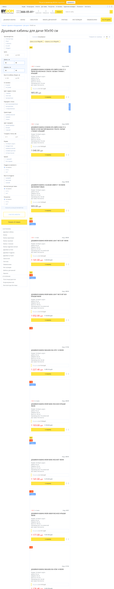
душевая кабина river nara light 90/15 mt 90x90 (42, 130)
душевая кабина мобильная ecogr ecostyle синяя (71, 475)
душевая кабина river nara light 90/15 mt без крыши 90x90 (70, 131)
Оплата (37, 6)
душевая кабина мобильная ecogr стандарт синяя (42, 475)
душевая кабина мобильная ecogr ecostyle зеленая (99, 475)
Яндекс (19, 575)
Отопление (6, 276)
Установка (59, 6)
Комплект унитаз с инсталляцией (11, 569)
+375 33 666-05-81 (93, 547)
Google (13, 575)
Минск (5, 6)
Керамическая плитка (7, 559)
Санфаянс (4, 557)
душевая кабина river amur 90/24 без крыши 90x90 (99, 188)
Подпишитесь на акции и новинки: (69, 565)
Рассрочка (51, 6)
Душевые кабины (9, 20)
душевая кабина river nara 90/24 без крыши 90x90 (42, 188)
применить (70, 2)
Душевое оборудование (8, 544)
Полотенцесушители (7, 562)
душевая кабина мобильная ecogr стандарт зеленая (42, 518)
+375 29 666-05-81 (88, 544)
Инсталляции (77, 20)
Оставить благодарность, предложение (99, 573)
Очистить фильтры (14, 214)
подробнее (60, 2)
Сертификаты (34, 564)
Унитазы (64, 20)
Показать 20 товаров (14, 222)
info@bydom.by (92, 554)
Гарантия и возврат (69, 6)
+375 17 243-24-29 (93, 549)
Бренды (32, 544)
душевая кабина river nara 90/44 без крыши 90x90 (70, 357)
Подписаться (71, 574)
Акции (23, 6)
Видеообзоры (34, 569)
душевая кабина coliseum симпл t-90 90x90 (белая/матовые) (98, 71)
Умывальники (92, 20)
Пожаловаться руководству (95, 575)
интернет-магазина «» (16, 572)
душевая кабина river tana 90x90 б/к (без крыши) (70, 299)
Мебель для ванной (49, 20)
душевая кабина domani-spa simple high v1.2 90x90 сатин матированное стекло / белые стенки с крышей (71, 72)
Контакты (88, 6)
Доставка (44, 6)
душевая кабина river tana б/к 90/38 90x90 (42, 357)
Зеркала (3, 567)
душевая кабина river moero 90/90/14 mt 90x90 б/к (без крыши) (42, 300)
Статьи (32, 567)
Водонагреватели (6, 564)
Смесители (34, 20)
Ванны (22, 20)
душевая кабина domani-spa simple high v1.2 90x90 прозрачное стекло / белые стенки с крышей (42, 72)
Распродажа (30, 6)
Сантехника (7, 229)
